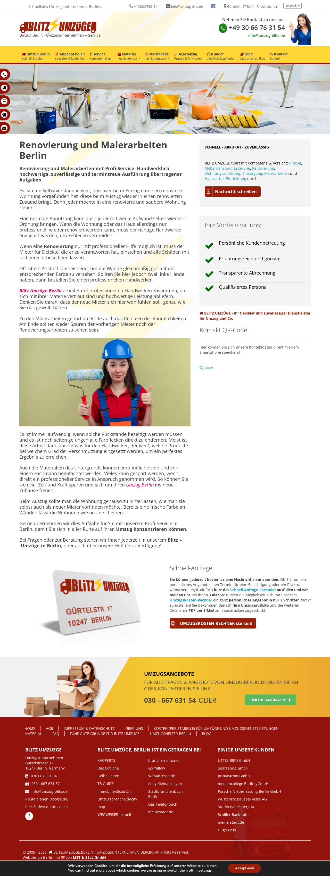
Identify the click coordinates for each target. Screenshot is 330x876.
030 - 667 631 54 (170, 700)
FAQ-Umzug (188, 56)
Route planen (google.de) (46, 799)
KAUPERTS (106, 760)
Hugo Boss (227, 830)
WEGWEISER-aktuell (114, 814)
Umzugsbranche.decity (117, 799)
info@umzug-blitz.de (184, 6)
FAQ (55, 733)
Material (129, 56)
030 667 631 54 (41, 775)
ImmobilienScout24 (114, 791)
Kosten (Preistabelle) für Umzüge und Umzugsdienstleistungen (216, 728)
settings (203, 870)
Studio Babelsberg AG (236, 806)
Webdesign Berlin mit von (64, 857)
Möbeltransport (218, 168)
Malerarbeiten (276, 173)
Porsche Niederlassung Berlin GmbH (249, 791)
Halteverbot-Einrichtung (225, 178)
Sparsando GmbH (233, 768)
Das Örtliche (108, 768)
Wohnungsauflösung (222, 173)
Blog (252, 56)
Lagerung (242, 168)
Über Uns (134, 728)
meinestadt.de (160, 811)
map (101, 806)
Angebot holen (70, 56)
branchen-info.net (164, 760)
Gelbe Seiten (108, 775)
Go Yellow (156, 768)
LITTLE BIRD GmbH (234, 760)
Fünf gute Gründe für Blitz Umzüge (104, 733)
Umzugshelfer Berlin (170, 733)
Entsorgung (252, 173)
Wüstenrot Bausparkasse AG (242, 799)
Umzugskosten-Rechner (191, 600)
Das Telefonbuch (162, 804)
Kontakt (278, 56)
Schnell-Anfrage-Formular (253, 589)
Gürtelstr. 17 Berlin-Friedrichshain (251, 6)
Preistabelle (157, 56)
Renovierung (263, 168)
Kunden (221, 56)
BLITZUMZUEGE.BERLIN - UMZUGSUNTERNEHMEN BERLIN (103, 852)
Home (29, 728)
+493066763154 (143, 6)
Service (101, 56)
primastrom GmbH (234, 775)
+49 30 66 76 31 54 (252, 27)
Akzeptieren (244, 867)
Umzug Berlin (36, 56)
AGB (49, 728)
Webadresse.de (161, 775)
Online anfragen (270, 699)
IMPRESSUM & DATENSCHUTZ (89, 728)
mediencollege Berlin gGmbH (243, 783)
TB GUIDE (105, 783)
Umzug (295, 163)
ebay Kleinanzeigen (165, 783)
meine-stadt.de (231, 822)
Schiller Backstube (234, 814)
